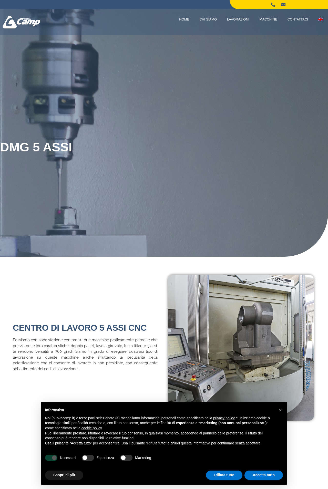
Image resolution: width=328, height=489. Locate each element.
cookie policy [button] (91, 428)
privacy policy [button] (224, 418)
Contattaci (298, 19)
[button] (280, 410)
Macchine (268, 19)
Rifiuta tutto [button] (224, 475)
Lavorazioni (238, 19)
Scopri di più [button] (64, 475)
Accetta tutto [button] (264, 475)
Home (184, 19)
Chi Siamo (208, 19)
